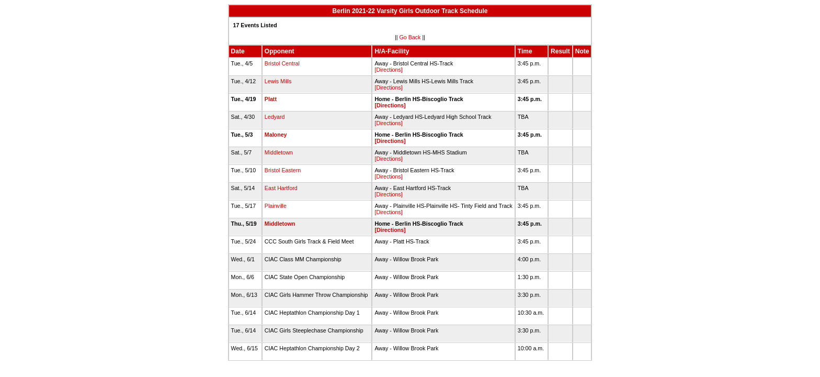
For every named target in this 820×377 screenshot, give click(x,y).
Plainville (276, 206)
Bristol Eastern (283, 170)
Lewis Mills (278, 81)
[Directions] (388, 69)
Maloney (276, 134)
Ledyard (275, 117)
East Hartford (281, 188)
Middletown (279, 152)
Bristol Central (282, 63)
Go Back (410, 37)
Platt (271, 99)
